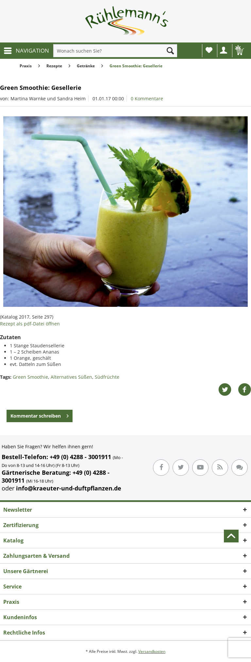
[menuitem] (26, 50)
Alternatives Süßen (71, 377)
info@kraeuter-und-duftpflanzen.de (68, 488)
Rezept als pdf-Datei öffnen (30, 324)
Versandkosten (151, 651)
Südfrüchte (107, 377)
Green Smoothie (30, 377)
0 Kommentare (147, 98)
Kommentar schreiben (39, 415)
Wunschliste (209, 50)
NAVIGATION (26, 49)
